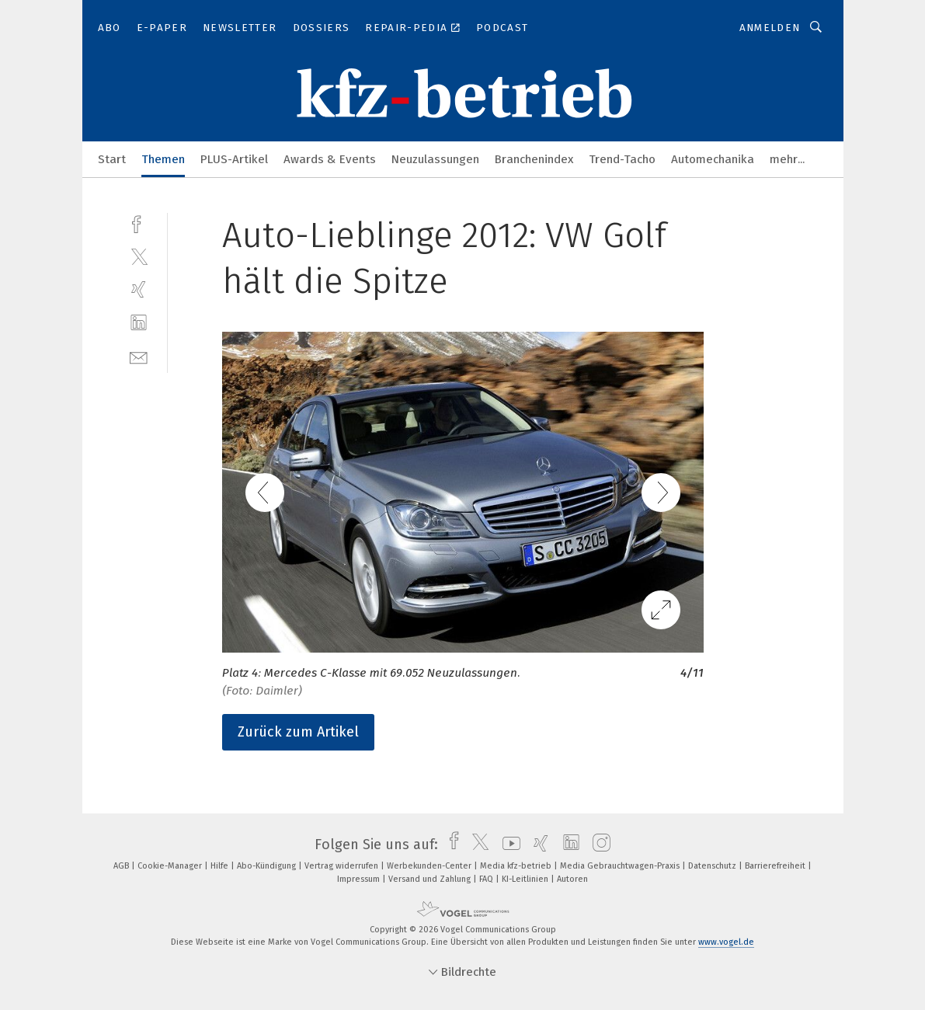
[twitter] (138, 256)
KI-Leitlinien (526, 879)
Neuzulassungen (435, 159)
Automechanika (712, 159)
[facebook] (138, 222)
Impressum (359, 879)
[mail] (138, 356)
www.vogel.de (726, 942)
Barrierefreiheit (776, 866)
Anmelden (770, 27)
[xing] (138, 289)
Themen (163, 159)
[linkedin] (138, 323)
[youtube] (507, 844)
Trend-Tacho (622, 159)
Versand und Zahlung (430, 879)
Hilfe (220, 866)
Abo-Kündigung (267, 866)
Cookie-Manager (170, 866)
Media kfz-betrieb (517, 866)
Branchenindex (534, 159)
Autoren (572, 879)
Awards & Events (329, 159)
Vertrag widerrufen (342, 866)
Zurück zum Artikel (298, 731)
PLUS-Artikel (234, 159)
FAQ (487, 879)
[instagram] (597, 844)
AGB (122, 866)
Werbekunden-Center (430, 866)
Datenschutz (713, 866)
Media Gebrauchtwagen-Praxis (621, 866)
